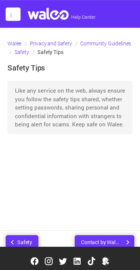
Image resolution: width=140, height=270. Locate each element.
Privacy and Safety (51, 43)
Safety (22, 52)
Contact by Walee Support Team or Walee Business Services (107, 242)
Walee (14, 43)
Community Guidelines (105, 43)
